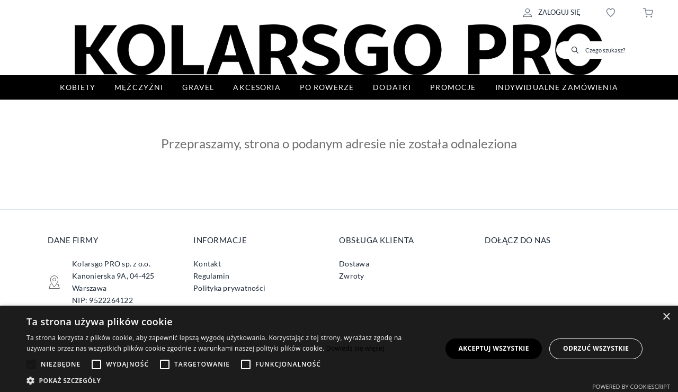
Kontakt (207, 263)
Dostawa (354, 263)
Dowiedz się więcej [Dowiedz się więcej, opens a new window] (355, 348)
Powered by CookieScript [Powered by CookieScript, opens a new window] (631, 386)
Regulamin (211, 275)
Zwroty (351, 275)
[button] (228, 379)
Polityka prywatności (229, 287)
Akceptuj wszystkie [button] (493, 348)
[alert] (339, 349)
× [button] (666, 317)
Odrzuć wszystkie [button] (596, 348)
